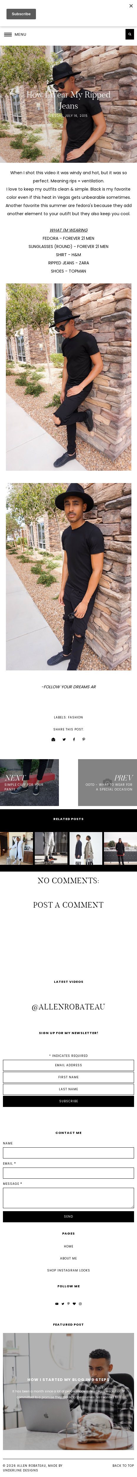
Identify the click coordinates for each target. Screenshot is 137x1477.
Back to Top (123, 1466)
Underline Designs (20, 1470)
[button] (15, 34)
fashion (75, 717)
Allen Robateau (31, 1466)
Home (68, 1246)
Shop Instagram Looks (68, 1270)
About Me (68, 1258)
